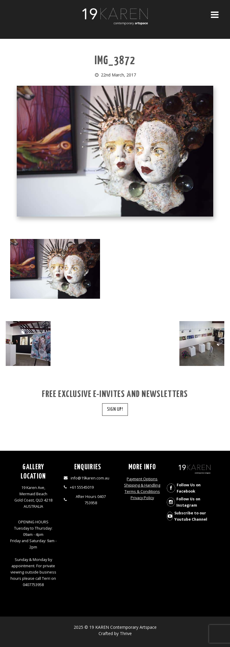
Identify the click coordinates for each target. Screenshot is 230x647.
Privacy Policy (142, 497)
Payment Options (142, 479)
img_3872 (115, 61)
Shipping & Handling (142, 485)
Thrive (126, 633)
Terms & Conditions (142, 491)
